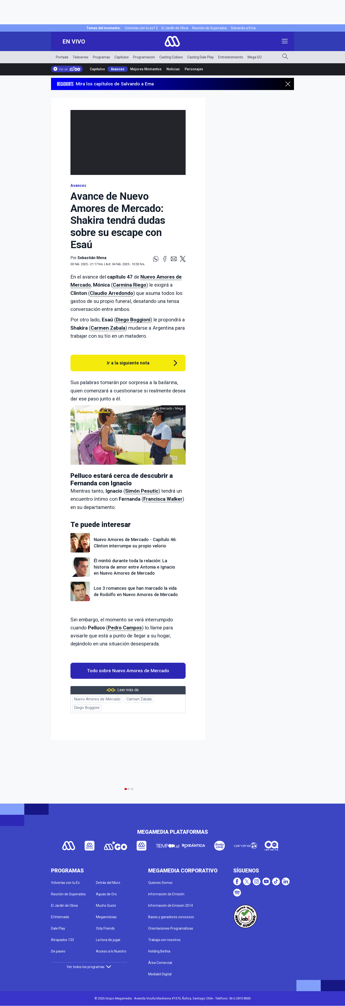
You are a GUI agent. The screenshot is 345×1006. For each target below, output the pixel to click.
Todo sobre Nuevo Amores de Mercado (128, 670)
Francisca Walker (162, 499)
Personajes (194, 69)
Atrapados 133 (62, 940)
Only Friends (105, 928)
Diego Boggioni (133, 320)
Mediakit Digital (160, 974)
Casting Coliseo (171, 57)
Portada (62, 57)
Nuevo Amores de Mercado (97, 699)
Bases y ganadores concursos (171, 917)
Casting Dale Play (200, 57)
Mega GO (255, 57)
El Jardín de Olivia (175, 28)
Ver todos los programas (89, 967)
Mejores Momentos (146, 69)
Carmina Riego (129, 285)
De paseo (58, 951)
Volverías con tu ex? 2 (141, 28)
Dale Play (58, 928)
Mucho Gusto (106, 905)
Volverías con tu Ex (65, 883)
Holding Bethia (159, 951)
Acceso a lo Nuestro (111, 951)
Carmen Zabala (108, 328)
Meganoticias (106, 917)
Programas (101, 57)
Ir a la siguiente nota (128, 362)
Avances (117, 69)
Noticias (173, 69)
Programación (144, 57)
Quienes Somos (160, 883)
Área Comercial (160, 963)
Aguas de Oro (106, 894)
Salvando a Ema (243, 28)
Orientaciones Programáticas (170, 928)
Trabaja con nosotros (164, 940)
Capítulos (121, 57)
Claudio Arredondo (111, 293)
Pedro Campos (125, 628)
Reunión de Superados (209, 28)
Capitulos (97, 69)
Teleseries (80, 57)
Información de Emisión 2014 (170, 905)
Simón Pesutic (141, 491)
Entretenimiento (230, 57)
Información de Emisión (166, 894)
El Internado (60, 917)
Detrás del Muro (108, 883)
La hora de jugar (108, 940)
